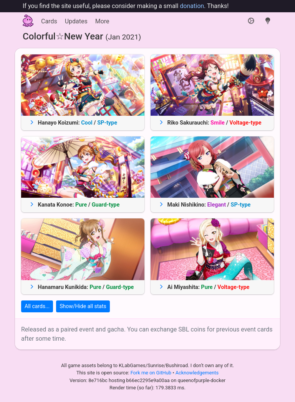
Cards (49, 21)
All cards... (37, 306)
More (102, 21)
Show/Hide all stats (83, 306)
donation (192, 6)
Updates (76, 21)
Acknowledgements (197, 373)
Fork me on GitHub (152, 373)
